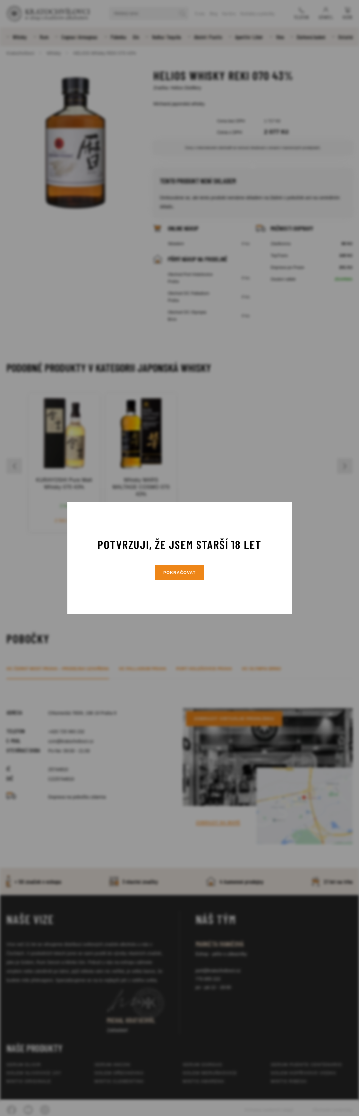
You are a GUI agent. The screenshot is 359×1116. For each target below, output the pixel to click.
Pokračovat (179, 572)
